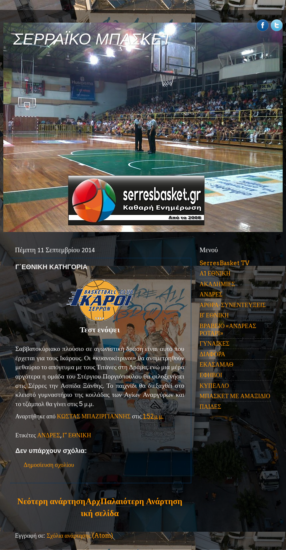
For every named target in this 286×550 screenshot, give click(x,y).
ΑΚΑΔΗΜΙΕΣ (217, 283)
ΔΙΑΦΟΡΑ (212, 354)
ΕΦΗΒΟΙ (211, 375)
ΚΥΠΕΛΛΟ (214, 385)
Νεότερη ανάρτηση (51, 501)
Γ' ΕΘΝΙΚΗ (77, 435)
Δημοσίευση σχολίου (49, 464)
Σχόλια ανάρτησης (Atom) (80, 535)
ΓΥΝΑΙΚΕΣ (214, 343)
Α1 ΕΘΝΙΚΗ (215, 273)
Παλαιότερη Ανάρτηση (141, 501)
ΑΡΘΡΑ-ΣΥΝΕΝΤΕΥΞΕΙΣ (233, 304)
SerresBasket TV (224, 263)
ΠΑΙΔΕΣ (210, 406)
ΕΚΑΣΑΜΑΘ (216, 364)
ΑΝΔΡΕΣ (48, 435)
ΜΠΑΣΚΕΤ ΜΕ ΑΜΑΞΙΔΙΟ (235, 395)
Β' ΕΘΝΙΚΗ (214, 315)
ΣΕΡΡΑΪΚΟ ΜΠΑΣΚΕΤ (92, 39)
